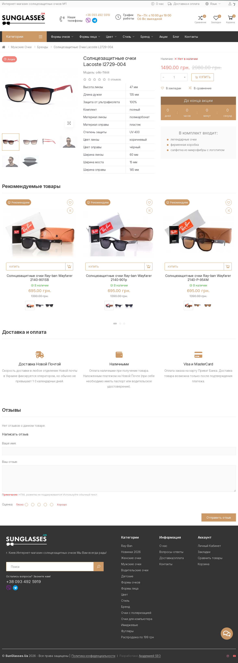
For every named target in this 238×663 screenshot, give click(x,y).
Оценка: (7, 504)
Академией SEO (150, 656)
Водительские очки (134, 570)
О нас (157, 3)
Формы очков (60, 36)
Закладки (204, 552)
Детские (127, 576)
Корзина (203, 564)
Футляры (127, 631)
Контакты (191, 36)
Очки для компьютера (136, 619)
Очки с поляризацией (136, 612)
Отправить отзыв (218, 517)
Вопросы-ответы (171, 552)
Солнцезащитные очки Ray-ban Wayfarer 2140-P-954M (198, 278)
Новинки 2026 (131, 552)
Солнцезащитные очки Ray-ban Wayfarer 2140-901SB (39, 278)
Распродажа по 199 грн (137, 637)
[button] (230, 19)
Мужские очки (21, 47)
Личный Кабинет (209, 545)
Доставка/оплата (171, 558)
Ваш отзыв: (9, 461)
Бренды (42, 47)
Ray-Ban (126, 545)
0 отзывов (114, 79)
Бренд (145, 36)
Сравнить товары (210, 558)
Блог (176, 36)
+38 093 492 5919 (98, 15)
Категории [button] (14, 37)
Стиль (127, 36)
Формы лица (88, 36)
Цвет (109, 36)
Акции (163, 36)
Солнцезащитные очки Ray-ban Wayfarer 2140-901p (119, 278)
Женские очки (131, 558)
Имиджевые (129, 625)
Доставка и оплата (184, 3)
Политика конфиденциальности (93, 656)
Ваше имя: (9, 443)
